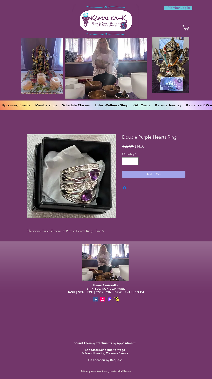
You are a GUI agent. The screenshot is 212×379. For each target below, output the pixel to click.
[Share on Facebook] (124, 188)
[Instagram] (102, 299)
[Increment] (135, 161)
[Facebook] (95, 299)
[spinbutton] (130, 161)
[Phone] (109, 299)
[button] (185, 27)
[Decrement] (125, 161)
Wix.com (126, 371)
